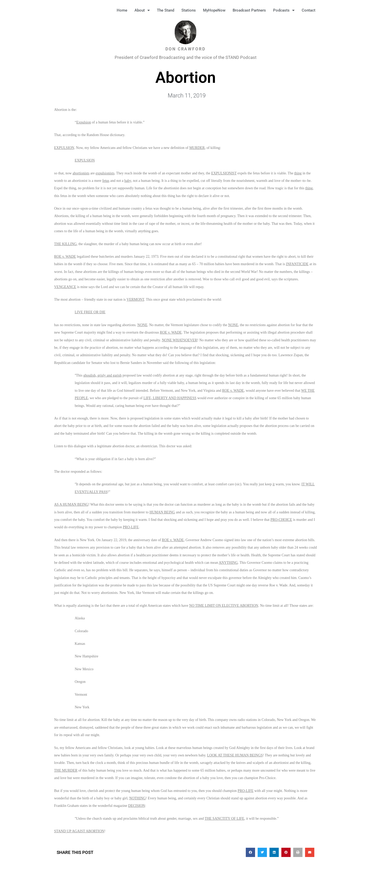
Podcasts (283, 10)
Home (122, 10)
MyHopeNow (214, 10)
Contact (308, 10)
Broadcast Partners (249, 10)
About (142, 10)
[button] (327, 10)
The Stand (165, 10)
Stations (188, 10)
